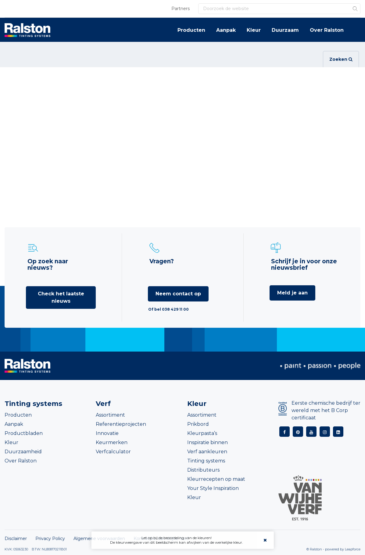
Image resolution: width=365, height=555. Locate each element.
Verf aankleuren (207, 452)
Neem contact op (178, 294)
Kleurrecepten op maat (216, 479)
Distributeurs (203, 470)
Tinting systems (206, 461)
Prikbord (198, 424)
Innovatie (107, 433)
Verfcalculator (113, 452)
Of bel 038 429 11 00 (168, 309)
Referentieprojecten (121, 424)
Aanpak (226, 30)
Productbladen (24, 433)
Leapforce (352, 549)
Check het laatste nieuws (61, 297)
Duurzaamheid (23, 452)
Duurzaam (285, 30)
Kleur (254, 30)
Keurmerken (111, 442)
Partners (180, 8)
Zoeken (340, 59)
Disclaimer (16, 538)
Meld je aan (292, 293)
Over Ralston (327, 30)
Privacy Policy (50, 538)
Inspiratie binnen (207, 442)
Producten (191, 30)
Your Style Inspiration (213, 488)
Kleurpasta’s (202, 433)
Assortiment (110, 415)
